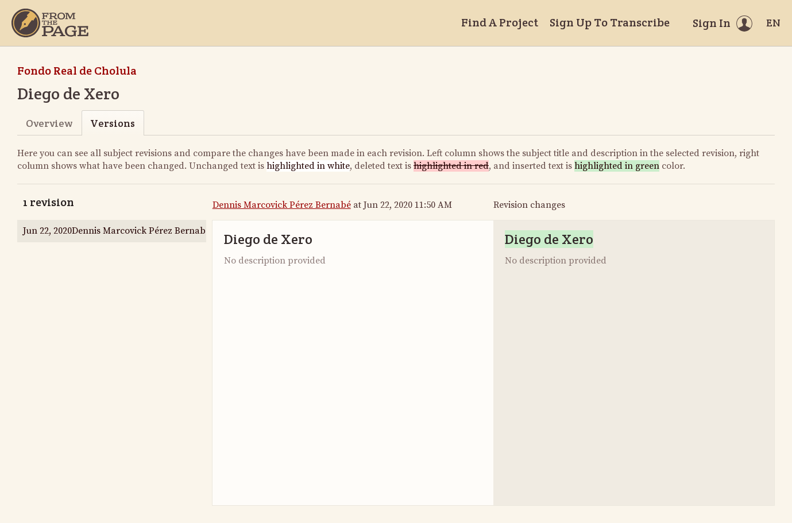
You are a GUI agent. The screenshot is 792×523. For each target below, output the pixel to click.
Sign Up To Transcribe (610, 22)
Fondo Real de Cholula (77, 70)
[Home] (49, 23)
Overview (49, 123)
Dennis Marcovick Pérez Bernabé (282, 205)
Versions (112, 123)
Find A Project (499, 22)
